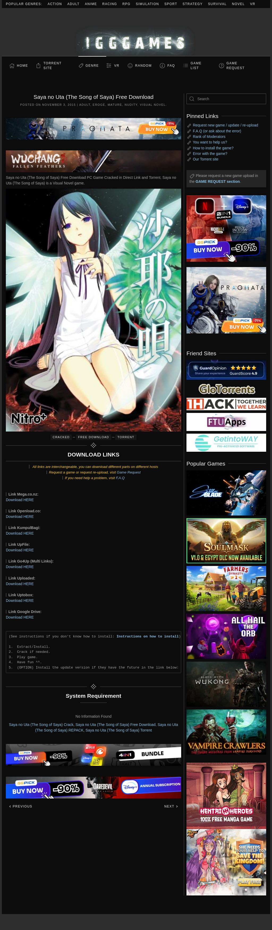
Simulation (147, 4)
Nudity (131, 104)
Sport (170, 4)
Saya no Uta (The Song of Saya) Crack (41, 724)
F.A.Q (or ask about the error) (217, 131)
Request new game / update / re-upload (225, 125)
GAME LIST (196, 65)
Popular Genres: (24, 4)
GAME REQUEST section (218, 181)
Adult (73, 4)
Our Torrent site (205, 159)
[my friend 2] (226, 388)
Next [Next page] (171, 806)
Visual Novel (153, 104)
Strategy (192, 4)
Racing (109, 4)
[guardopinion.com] (226, 369)
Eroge (99, 104)
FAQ (171, 65)
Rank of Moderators (209, 136)
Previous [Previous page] (20, 806)
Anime (91, 4)
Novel (238, 4)
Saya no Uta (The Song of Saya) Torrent (119, 730)
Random (143, 65)
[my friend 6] (226, 422)
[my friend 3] (226, 403)
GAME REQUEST (236, 65)
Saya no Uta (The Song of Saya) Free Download (115, 724)
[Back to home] (136, 32)
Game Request (129, 472)
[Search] (226, 99)
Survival (217, 4)
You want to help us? (210, 142)
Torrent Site (53, 65)
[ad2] (222, 796)
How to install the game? (213, 148)
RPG (126, 4)
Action (55, 4)
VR (253, 4)
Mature (115, 104)
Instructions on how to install (148, 636)
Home (22, 65)
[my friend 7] (226, 442)
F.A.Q (120, 478)
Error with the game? (210, 153)
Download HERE (20, 500)
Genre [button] (92, 65)
